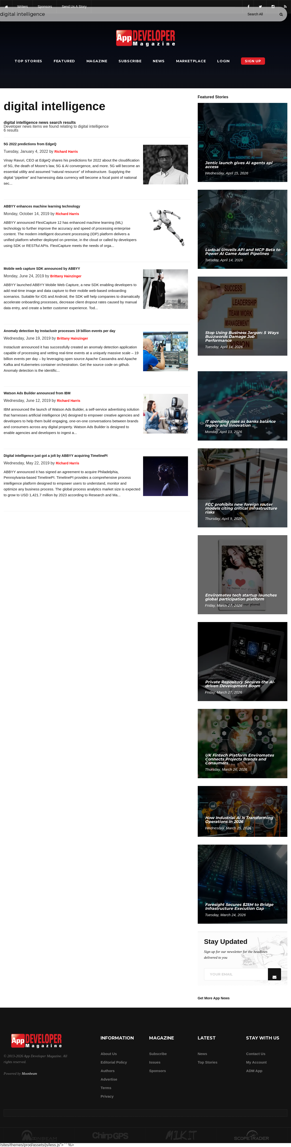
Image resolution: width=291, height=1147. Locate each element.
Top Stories (28, 61)
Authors (108, 1071)
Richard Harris (66, 152)
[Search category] (255, 14)
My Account (256, 1062)
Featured (64, 61)
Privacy (107, 1096)
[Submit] (281, 14)
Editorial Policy (114, 1062)
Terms (106, 1088)
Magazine (96, 61)
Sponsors (157, 1071)
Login (223, 61)
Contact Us (255, 1054)
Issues (155, 1062)
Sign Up (253, 61)
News (159, 61)
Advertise (109, 1079)
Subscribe (130, 61)
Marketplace (191, 61)
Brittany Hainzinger (65, 276)
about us (109, 1054)
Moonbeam (29, 1073)
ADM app (254, 1071)
